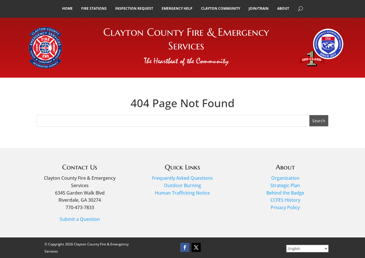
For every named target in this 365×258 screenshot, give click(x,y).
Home (67, 8)
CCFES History (285, 200)
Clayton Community (220, 8)
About (283, 8)
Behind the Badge (285, 193)
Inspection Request (134, 8)
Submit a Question (80, 219)
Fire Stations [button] (94, 8)
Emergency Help (177, 8)
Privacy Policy (285, 207)
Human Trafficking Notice (182, 193)
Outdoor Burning (182, 185)
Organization (285, 178)
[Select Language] (307, 248)
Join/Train (259, 8)
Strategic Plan (285, 185)
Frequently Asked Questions (182, 178)
